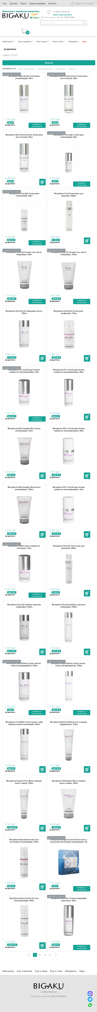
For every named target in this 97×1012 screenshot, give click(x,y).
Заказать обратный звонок (62, 14)
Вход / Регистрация (85, 3)
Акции (84, 41)
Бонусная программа (37, 3)
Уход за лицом (43, 41)
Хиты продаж (60, 69)
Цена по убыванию (45, 69)
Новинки (71, 69)
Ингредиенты (73, 41)
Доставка (13, 3)
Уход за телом (59, 41)
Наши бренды (8, 41)
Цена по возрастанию (26, 69)
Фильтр (49, 62)
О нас (4, 3)
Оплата (23, 3)
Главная (5, 55)
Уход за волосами (25, 41)
